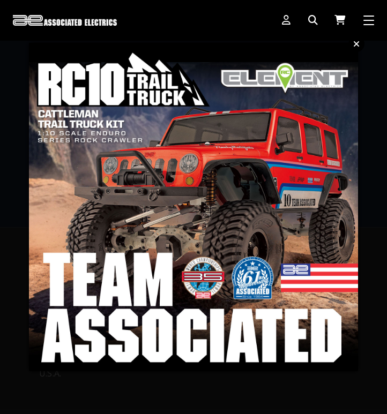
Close (356, 44)
